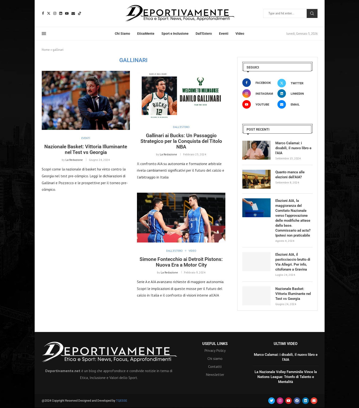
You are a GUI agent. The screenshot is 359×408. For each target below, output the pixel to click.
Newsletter (215, 374)
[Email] (73, 13)
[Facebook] (43, 13)
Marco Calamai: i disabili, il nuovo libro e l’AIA (293, 148)
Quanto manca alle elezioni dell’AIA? (290, 174)
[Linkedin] (60, 13)
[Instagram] (55, 13)
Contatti (215, 366)
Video (239, 33)
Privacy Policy (215, 350)
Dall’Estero (204, 33)
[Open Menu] (44, 33)
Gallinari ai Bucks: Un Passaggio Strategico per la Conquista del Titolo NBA (181, 141)
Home (46, 50)
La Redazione (74, 160)
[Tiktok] (80, 13)
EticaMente (145, 33)
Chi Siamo (122, 33)
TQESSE (121, 400)
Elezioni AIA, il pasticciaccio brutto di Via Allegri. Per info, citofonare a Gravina (292, 262)
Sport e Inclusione (175, 33)
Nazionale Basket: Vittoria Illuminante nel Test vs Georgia (85, 149)
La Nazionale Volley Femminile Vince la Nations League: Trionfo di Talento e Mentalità (286, 377)
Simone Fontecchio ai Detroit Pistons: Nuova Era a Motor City (181, 262)
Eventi (223, 33)
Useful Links (215, 344)
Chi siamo (215, 358)
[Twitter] (49, 13)
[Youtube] (67, 13)
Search (312, 13)
